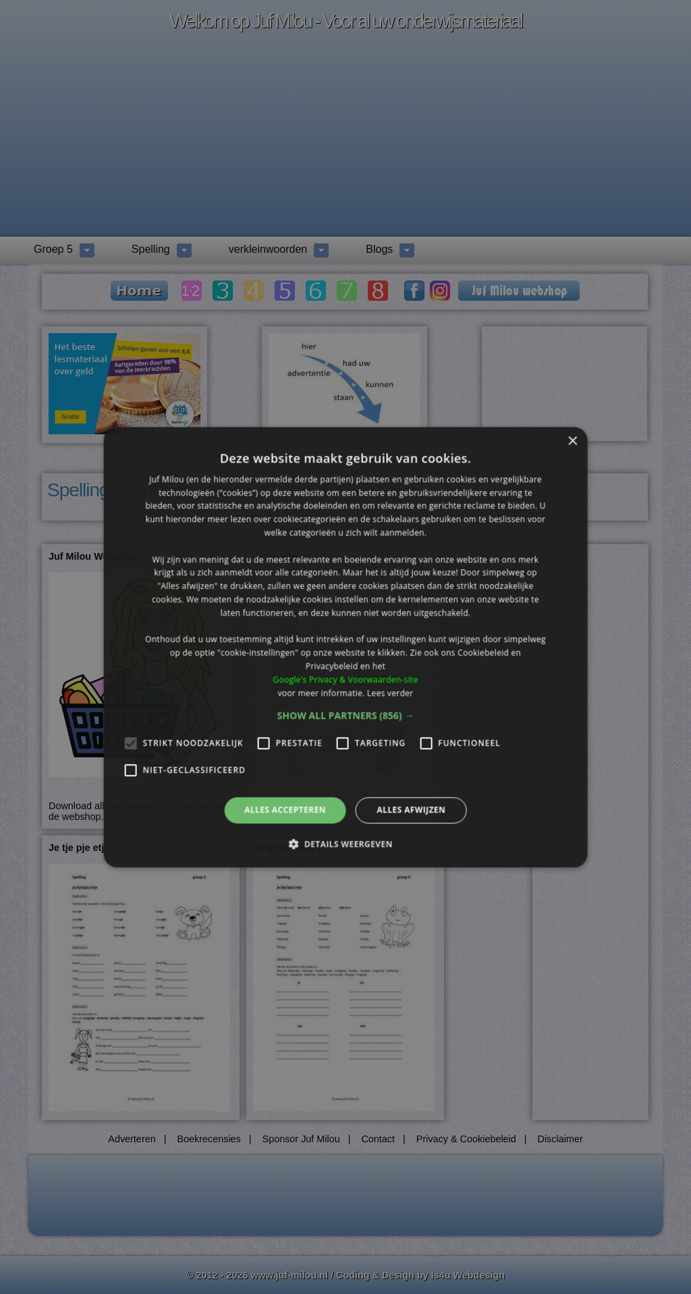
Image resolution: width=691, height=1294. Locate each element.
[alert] (345, 647)
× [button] (572, 441)
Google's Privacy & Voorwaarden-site (345, 679)
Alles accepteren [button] (285, 810)
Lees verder (390, 693)
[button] (345, 716)
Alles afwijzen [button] (411, 810)
